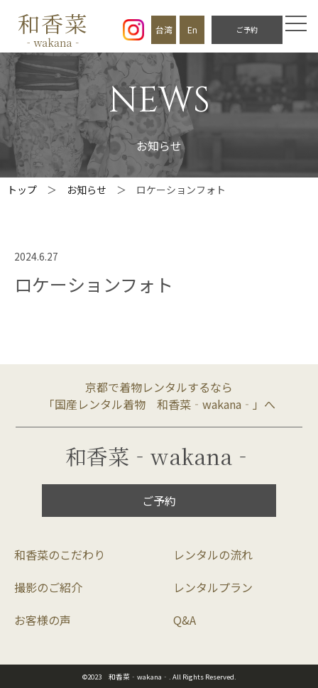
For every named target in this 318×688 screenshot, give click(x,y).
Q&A (184, 619)
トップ (22, 189)
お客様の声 (42, 619)
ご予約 (247, 29)
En (192, 29)
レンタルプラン (213, 587)
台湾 (163, 29)
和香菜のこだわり (59, 554)
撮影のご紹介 (48, 587)
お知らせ (86, 189)
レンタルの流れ (213, 554)
